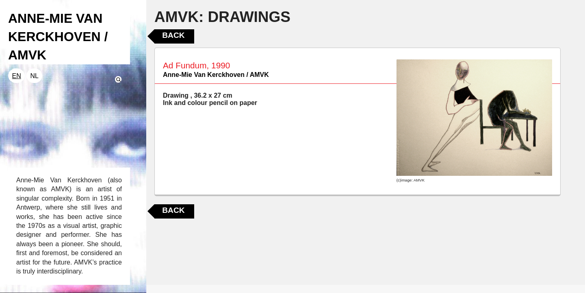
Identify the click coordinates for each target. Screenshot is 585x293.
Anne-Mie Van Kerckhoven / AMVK (216, 74)
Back (173, 35)
